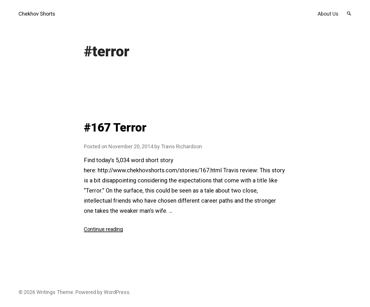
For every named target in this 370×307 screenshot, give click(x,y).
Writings (46, 292)
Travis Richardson (181, 146)
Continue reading (103, 229)
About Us (328, 14)
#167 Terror (115, 127)
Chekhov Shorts (36, 14)
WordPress (117, 292)
